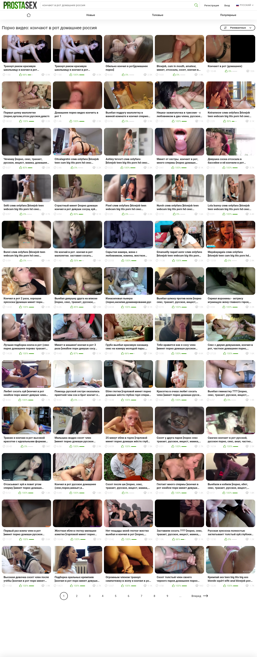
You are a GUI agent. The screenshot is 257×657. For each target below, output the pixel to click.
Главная (28, 15)
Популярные (228, 15)
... (180, 596)
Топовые (157, 15)
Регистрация (211, 5)
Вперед (196, 596)
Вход (227, 5)
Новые (91, 15)
